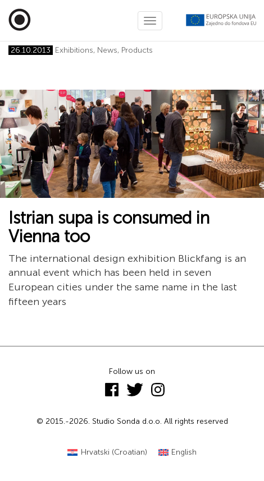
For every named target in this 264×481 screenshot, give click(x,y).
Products (137, 50)
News (107, 50)
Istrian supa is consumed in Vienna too (109, 227)
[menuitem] (107, 453)
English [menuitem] (184, 452)
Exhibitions (74, 50)
